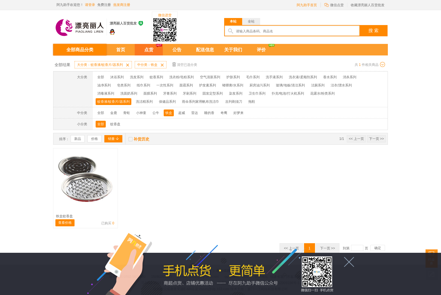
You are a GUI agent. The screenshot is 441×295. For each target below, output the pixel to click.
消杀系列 (349, 77)
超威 (181, 113)
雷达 (194, 113)
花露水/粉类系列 (322, 93)
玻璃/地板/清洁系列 (290, 85)
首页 (120, 49)
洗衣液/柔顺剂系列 (303, 77)
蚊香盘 (115, 124)
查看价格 (65, 223)
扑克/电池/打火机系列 (288, 93)
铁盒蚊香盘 (64, 216)
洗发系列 (136, 77)
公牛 (155, 113)
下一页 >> (376, 139)
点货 (148, 49)
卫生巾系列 (257, 93)
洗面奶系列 (128, 93)
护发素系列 (207, 85)
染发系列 (235, 93)
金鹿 (113, 113)
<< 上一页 (356, 139)
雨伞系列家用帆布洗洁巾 (200, 102)
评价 (261, 49)
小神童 (141, 113)
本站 (233, 21)
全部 (100, 77)
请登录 (90, 5)
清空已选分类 (184, 64)
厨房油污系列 (259, 85)
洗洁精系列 (144, 102)
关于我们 (233, 49)
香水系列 (330, 77)
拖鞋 (251, 102)
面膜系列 (150, 93)
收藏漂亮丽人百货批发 (367, 5)
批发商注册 (121, 5)
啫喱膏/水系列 (232, 85)
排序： (64, 139)
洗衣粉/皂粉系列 (181, 77)
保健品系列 (167, 102)
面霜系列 (186, 85)
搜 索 (373, 30)
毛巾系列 (253, 77)
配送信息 (205, 49)
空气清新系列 (210, 77)
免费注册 (104, 5)
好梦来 (238, 113)
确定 (377, 248)
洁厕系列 (318, 85)
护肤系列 (233, 77)
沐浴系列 (117, 77)
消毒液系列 (105, 93)
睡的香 (209, 113)
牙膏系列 (170, 93)
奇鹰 (223, 113)
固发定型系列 (212, 93)
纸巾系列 (143, 85)
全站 (251, 21)
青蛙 (126, 113)
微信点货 (334, 4)
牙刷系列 (189, 93)
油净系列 (104, 85)
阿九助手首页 (307, 5)
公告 (176, 49)
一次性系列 (164, 85)
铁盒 (168, 113)
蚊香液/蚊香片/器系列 (113, 102)
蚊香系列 (156, 77)
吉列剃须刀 (233, 102)
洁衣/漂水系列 (341, 85)
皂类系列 (123, 85)
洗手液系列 (274, 77)
